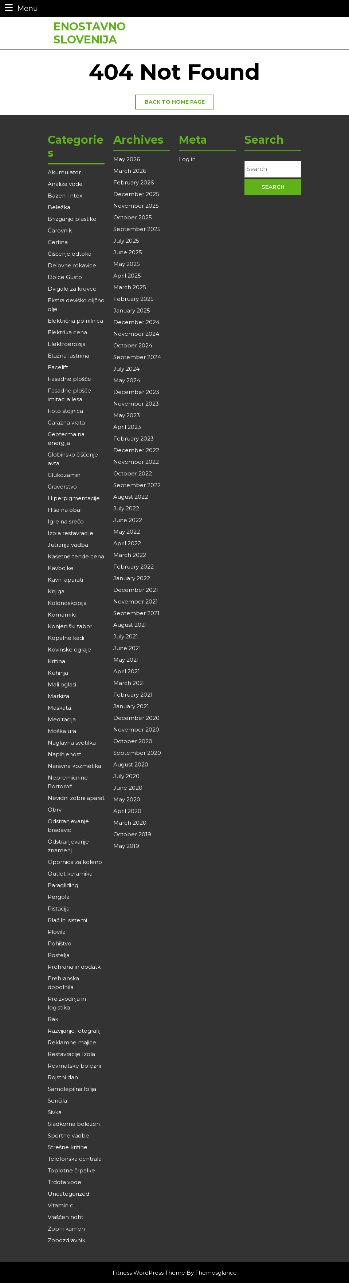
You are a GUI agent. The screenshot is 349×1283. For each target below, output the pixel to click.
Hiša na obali (65, 509)
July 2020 (126, 776)
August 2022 (130, 496)
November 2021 (135, 601)
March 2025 (129, 287)
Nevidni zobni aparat (76, 797)
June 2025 (127, 252)
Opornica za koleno (75, 861)
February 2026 (133, 182)
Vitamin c (60, 1205)
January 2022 (131, 578)
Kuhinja (58, 672)
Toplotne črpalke (71, 1170)
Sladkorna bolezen (74, 1123)
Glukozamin (64, 474)
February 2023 (133, 438)
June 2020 (127, 787)
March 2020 (129, 822)
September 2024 (137, 357)
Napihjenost (64, 754)
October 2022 (132, 473)
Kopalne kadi (66, 637)
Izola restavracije (70, 533)
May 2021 (126, 659)
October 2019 (132, 834)
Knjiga (56, 591)
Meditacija (62, 719)
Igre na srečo (66, 521)
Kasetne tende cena (76, 556)
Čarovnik (60, 230)
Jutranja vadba (68, 544)
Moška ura (62, 731)
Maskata (59, 707)
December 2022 (136, 450)
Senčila (57, 1100)
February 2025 (133, 298)
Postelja (59, 955)
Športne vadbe (68, 1135)
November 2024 (136, 333)
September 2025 (137, 229)
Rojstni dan (63, 1077)
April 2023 (127, 426)
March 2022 (129, 554)
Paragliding (63, 885)
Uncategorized (68, 1193)
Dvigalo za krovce (72, 288)
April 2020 (127, 811)
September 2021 (136, 613)
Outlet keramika (70, 873)
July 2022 (126, 508)
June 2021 (127, 648)
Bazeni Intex (65, 195)
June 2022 (127, 520)
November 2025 (136, 205)
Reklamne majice (72, 1042)
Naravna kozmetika (74, 765)
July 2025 (126, 240)
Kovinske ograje (69, 649)
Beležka (59, 207)
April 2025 (127, 275)
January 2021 (131, 706)
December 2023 (136, 392)
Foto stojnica (65, 410)
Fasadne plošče (69, 378)
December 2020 (136, 717)
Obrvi (55, 809)
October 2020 (132, 741)
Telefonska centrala (75, 1158)
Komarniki (62, 614)
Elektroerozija (67, 343)
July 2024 (126, 368)
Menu (20, 8)
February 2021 (133, 694)
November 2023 (136, 403)
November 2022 (136, 461)
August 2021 (130, 624)
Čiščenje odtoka (69, 253)
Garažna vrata (66, 422)
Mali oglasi (62, 684)
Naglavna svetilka (72, 742)
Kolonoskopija (67, 602)
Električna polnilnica (75, 320)
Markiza (58, 696)
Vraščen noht (65, 1217)
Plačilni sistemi (67, 920)
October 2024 (132, 345)
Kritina (56, 661)
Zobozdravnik (66, 1240)
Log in (187, 159)
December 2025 (136, 194)
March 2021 (129, 683)
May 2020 (126, 799)
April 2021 (126, 671)
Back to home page (179, 103)
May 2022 (126, 531)
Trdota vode (64, 1182)
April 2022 (127, 543)
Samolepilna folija (72, 1088)
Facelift (58, 367)
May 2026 (126, 159)
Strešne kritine (67, 1147)
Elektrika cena (67, 332)
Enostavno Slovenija (90, 29)
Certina (58, 242)
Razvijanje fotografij (74, 1030)
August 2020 (130, 764)
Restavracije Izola (71, 1054)
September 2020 (137, 752)
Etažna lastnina (68, 355)
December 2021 (135, 589)
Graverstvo (62, 486)
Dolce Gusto (65, 277)
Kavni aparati (65, 579)
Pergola (59, 896)
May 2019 (126, 845)
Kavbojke (61, 568)
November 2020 (136, 729)
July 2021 (125, 636)
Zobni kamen (66, 1228)
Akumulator (64, 172)
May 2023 (126, 415)
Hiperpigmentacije (74, 498)
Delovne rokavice (72, 265)
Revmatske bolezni (74, 1065)
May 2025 (126, 263)
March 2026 (129, 170)
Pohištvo (59, 943)
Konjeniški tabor (70, 626)
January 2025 (131, 310)
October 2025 (132, 217)
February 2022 (133, 566)
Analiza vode (65, 183)
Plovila (57, 931)
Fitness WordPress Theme (149, 1272)
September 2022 (137, 485)
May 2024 (126, 380)
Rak (53, 1019)
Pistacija (59, 908)
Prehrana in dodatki (75, 966)
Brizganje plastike (72, 218)
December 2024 (136, 322)
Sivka (55, 1112)
